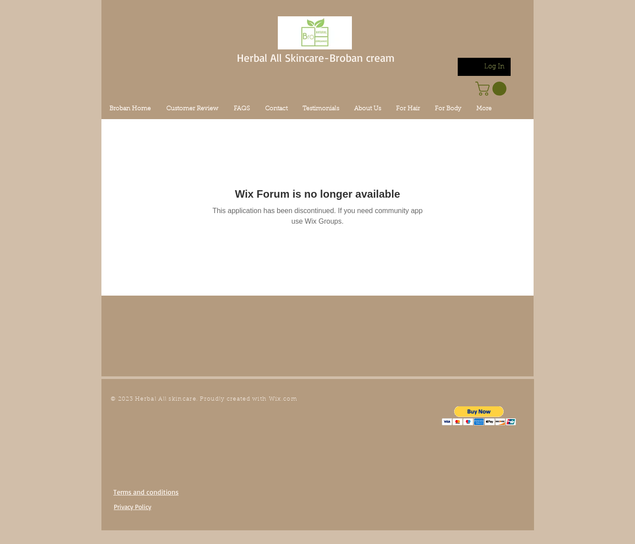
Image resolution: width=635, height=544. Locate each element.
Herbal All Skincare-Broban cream (316, 57)
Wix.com (283, 399)
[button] (479, 415)
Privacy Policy (132, 507)
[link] (492, 89)
